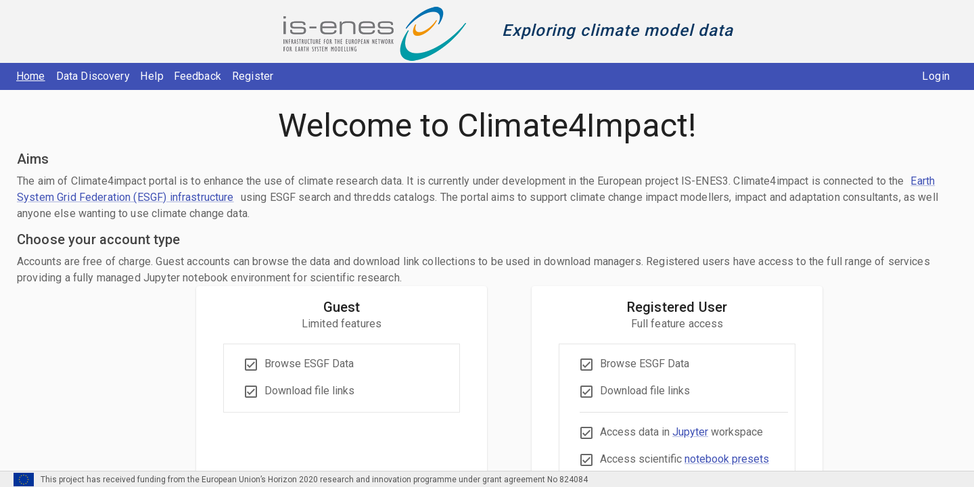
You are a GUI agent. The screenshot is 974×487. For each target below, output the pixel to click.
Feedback (197, 76)
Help (152, 76)
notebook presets (727, 459)
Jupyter (690, 431)
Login (936, 76)
